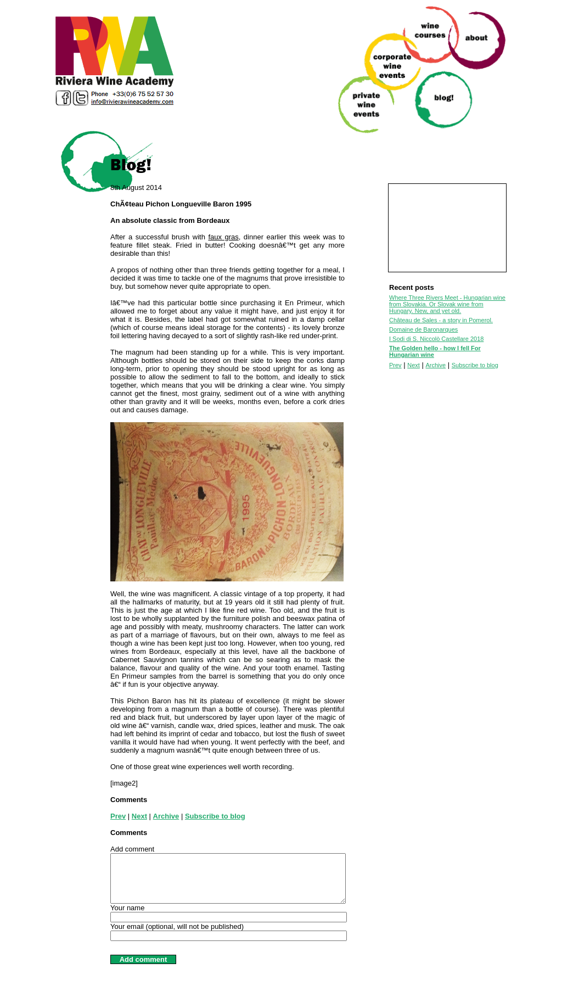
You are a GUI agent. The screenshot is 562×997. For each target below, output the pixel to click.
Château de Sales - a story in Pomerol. (441, 320)
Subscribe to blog (215, 816)
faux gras (223, 237)
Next (139, 816)
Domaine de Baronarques (423, 329)
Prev (118, 816)
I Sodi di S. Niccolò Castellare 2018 (436, 338)
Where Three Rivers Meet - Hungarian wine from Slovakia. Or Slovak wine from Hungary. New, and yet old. (447, 304)
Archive (166, 816)
